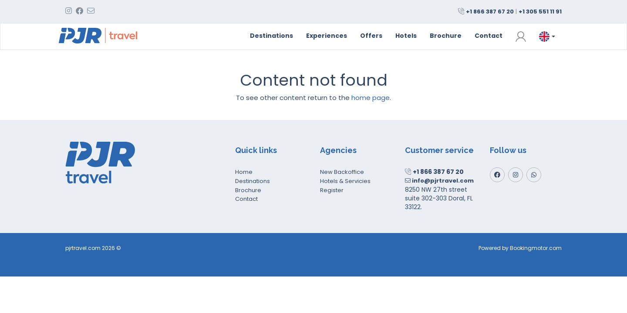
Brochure (446, 35)
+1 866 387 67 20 (490, 11)
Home (244, 172)
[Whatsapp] (533, 174)
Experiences (326, 35)
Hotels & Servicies (345, 181)
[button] (521, 36)
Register (332, 190)
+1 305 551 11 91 (540, 11)
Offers (371, 35)
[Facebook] (497, 174)
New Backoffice (342, 172)
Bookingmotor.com (536, 248)
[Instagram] (515, 174)
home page (370, 97)
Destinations (271, 35)
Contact (488, 35)
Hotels (406, 35)
